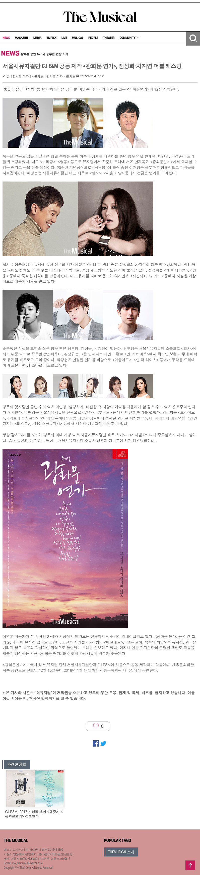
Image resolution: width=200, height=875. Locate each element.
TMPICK (51, 38)
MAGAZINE (21, 38)
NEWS (6, 38)
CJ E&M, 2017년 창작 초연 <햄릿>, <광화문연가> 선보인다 (33, 813)
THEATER (109, 38)
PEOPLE (93, 38)
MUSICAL (77, 38)
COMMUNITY (129, 38)
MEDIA (37, 38)
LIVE (64, 38)
